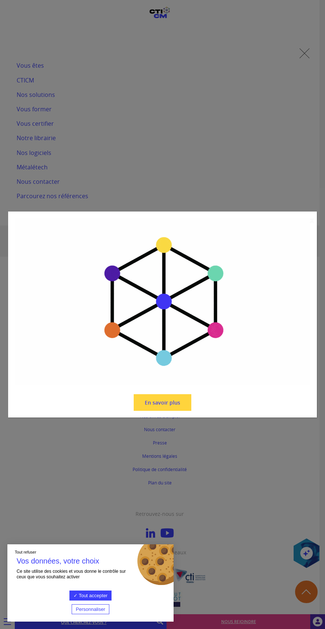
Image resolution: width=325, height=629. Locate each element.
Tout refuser (25, 552)
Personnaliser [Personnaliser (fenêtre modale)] (90, 609)
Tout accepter (90, 595)
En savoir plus (162, 402)
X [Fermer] (312, 221)
